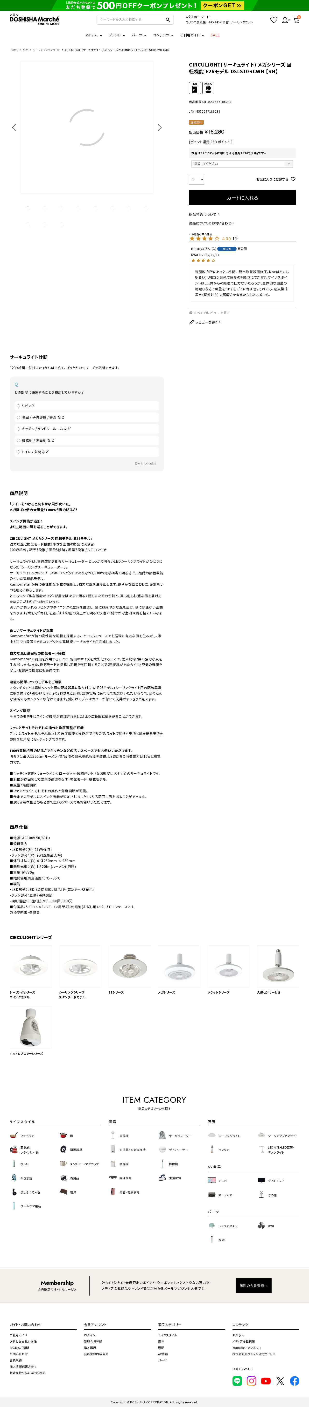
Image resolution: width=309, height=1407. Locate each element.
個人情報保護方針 (23, 1366)
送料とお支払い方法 (23, 1341)
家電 (161, 1341)
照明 (25, 50)
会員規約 (16, 1360)
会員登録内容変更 (96, 1354)
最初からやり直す (145, 463)
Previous (15, 127)
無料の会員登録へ (253, 1285)
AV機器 (163, 1354)
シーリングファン (242, 22)
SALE (215, 35)
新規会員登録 (93, 1341)
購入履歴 (90, 1348)
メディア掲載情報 (243, 1341)
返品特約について (203, 214)
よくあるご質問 (19, 1348)
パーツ (162, 1360)
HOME (14, 50)
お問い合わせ (19, 1354)
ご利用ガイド (190, 35)
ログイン (90, 1335)
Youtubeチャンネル (246, 1348)
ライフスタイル (167, 1335)
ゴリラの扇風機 (195, 22)
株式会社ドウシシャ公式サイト (253, 1354)
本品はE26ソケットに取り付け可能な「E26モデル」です (229, 153)
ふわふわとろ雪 (218, 22)
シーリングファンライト (46, 50)
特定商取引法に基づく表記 (27, 1373)
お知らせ (238, 1335)
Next (158, 127)
